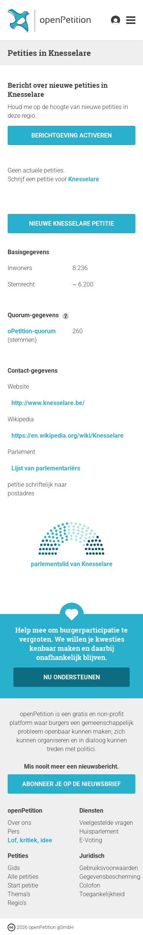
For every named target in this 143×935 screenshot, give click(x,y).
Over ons (19, 822)
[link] (130, 20)
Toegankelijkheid (102, 894)
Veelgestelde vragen (106, 822)
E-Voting (90, 840)
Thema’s (19, 894)
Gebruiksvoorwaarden (108, 868)
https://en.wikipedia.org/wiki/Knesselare (67, 435)
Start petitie (23, 885)
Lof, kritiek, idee (30, 840)
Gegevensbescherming (109, 876)
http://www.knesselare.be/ (48, 403)
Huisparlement (99, 831)
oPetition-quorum (32, 331)
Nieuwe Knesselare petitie (71, 223)
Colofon (89, 885)
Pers (13, 831)
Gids (14, 868)
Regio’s (17, 903)
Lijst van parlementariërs (45, 468)
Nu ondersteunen (71, 677)
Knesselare (83, 179)
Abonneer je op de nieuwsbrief (71, 784)
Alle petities (23, 876)
